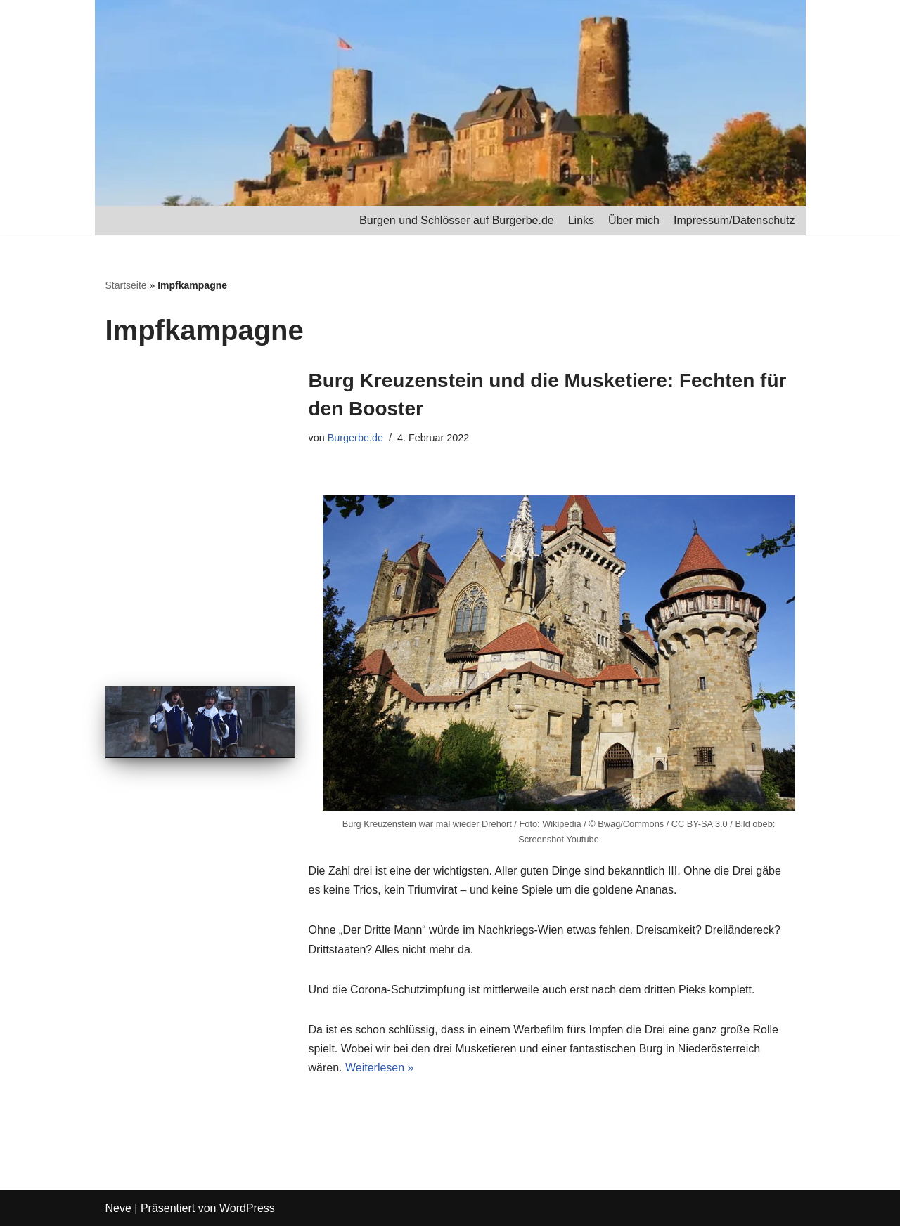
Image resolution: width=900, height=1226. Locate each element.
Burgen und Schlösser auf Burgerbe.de (456, 220)
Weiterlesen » (379, 1068)
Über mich (634, 220)
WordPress (247, 1208)
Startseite (126, 285)
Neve (118, 1208)
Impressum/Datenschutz (734, 220)
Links (581, 220)
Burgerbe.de (355, 437)
